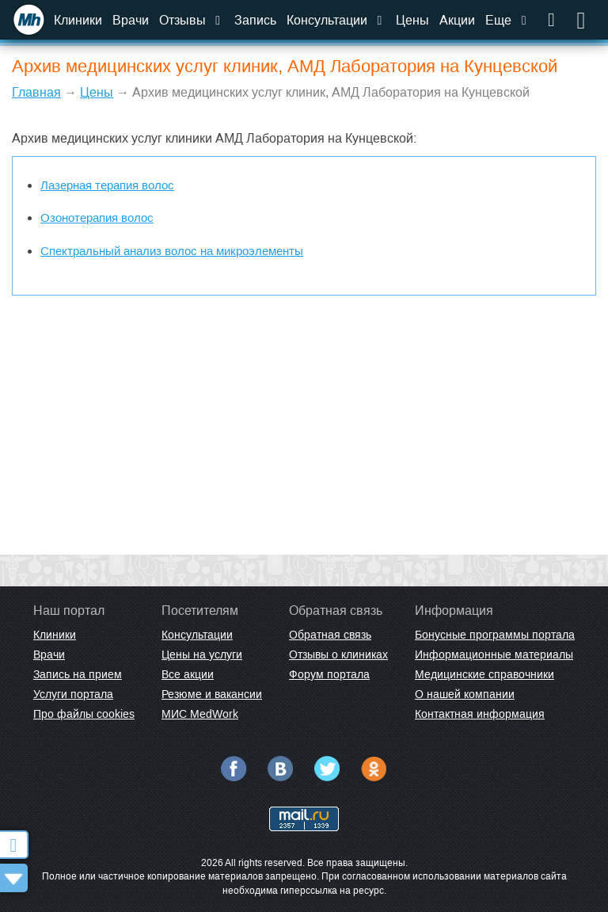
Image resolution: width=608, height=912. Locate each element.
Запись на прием (77, 674)
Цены (412, 20)
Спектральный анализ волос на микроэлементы (171, 251)
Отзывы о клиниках (338, 654)
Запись (255, 20)
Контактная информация (480, 714)
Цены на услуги (202, 654)
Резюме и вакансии (212, 694)
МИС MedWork (200, 714)
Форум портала (329, 674)
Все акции (188, 674)
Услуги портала (73, 694)
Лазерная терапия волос (107, 185)
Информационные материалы (494, 654)
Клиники (78, 20)
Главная (36, 92)
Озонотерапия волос (97, 217)
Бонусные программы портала (495, 634)
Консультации (336, 20)
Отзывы (191, 20)
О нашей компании (465, 694)
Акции (457, 20)
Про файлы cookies (84, 714)
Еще (507, 20)
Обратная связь (330, 634)
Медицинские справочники (484, 674)
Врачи (130, 20)
